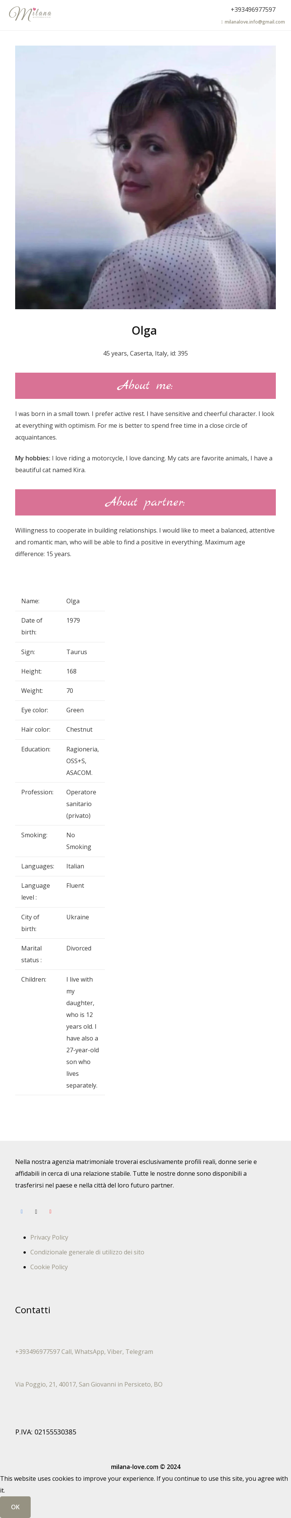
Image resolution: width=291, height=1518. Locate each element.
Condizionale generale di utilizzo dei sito (87, 1252)
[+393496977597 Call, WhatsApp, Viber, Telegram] (145, 1340)
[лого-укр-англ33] (30, 15)
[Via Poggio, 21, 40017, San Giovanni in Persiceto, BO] (145, 1373)
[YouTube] (50, 1211)
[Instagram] (36, 1211)
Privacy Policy (49, 1237)
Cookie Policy (49, 1267)
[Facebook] (21, 1211)
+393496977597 (253, 9)
